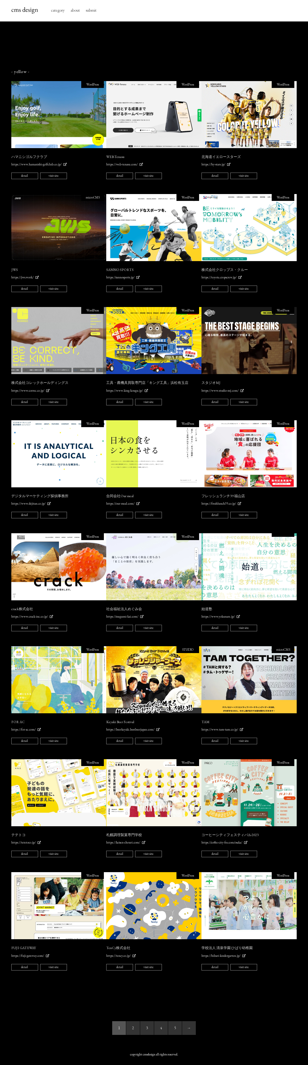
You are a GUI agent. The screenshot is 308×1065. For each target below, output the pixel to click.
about (75, 10)
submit (91, 10)
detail (24, 175)
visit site (54, 175)
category (58, 10)
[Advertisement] (154, 45)
